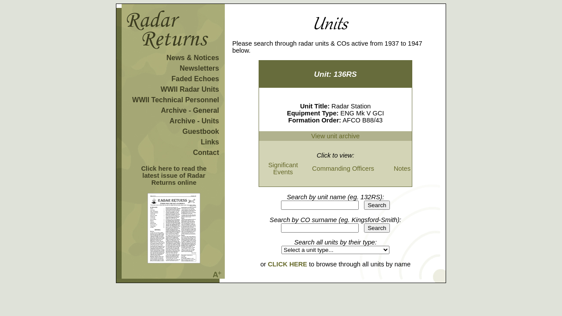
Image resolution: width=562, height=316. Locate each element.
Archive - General (190, 110)
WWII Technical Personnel (175, 100)
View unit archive (335, 136)
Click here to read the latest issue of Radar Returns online (173, 175)
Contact (206, 152)
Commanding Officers (343, 168)
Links (210, 142)
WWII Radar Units (190, 89)
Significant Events (283, 169)
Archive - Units (194, 121)
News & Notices (192, 57)
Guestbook (200, 131)
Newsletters (199, 68)
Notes (402, 168)
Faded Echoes (195, 79)
